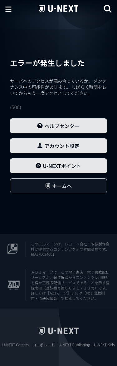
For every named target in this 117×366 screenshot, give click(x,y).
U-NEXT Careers (15, 344)
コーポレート (43, 344)
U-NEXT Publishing (74, 344)
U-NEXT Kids (104, 344)
